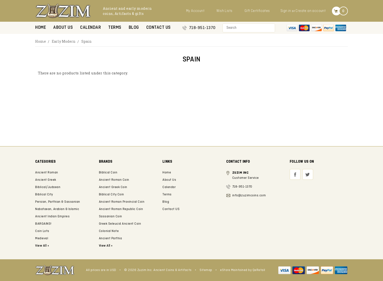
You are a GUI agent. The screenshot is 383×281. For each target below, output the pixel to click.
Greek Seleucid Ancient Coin (120, 224)
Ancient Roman (46, 173)
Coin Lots (42, 231)
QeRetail (259, 270)
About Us (63, 27)
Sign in (285, 11)
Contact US (158, 27)
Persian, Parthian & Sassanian (57, 202)
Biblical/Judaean (47, 187)
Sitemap (206, 270)
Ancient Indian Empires (52, 216)
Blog (134, 27)
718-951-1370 (202, 27)
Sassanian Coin (110, 216)
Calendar (90, 27)
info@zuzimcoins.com (249, 195)
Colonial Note (109, 231)
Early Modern (63, 41)
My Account (195, 11)
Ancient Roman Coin (114, 180)
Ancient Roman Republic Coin (121, 209)
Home (40, 27)
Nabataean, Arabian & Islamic (57, 209)
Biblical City (44, 194)
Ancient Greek (45, 180)
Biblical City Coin (111, 194)
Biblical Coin (108, 173)
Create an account (311, 11)
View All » (106, 246)
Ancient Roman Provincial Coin (122, 202)
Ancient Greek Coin (113, 187)
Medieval (41, 238)
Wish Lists (224, 11)
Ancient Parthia (110, 238)
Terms (114, 27)
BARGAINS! (43, 224)
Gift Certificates (257, 11)
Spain (86, 41)
